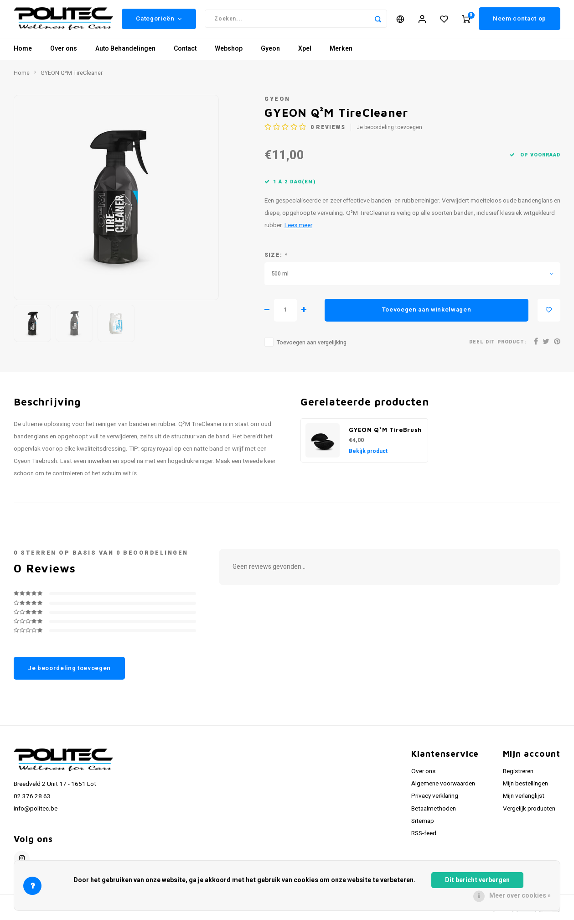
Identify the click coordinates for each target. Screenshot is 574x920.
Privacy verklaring (434, 799)
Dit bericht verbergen (477, 880)
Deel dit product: (497, 345)
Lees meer (298, 229)
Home (23, 52)
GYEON (277, 103)
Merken (341, 52)
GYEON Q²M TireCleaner (72, 76)
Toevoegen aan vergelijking (311, 346)
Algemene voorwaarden (443, 787)
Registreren (518, 775)
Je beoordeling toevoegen (389, 131)
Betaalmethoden (433, 811)
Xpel (304, 52)
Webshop (229, 52)
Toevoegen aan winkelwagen (426, 313)
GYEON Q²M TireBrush (385, 433)
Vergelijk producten (529, 811)
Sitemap (422, 824)
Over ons (63, 52)
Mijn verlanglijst (523, 799)
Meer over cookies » (520, 895)
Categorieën (159, 20)
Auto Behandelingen (125, 52)
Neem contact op (519, 20)
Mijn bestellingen (525, 787)
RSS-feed (423, 836)
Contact (185, 52)
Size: (275, 258)
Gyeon (270, 52)
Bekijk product (368, 454)
